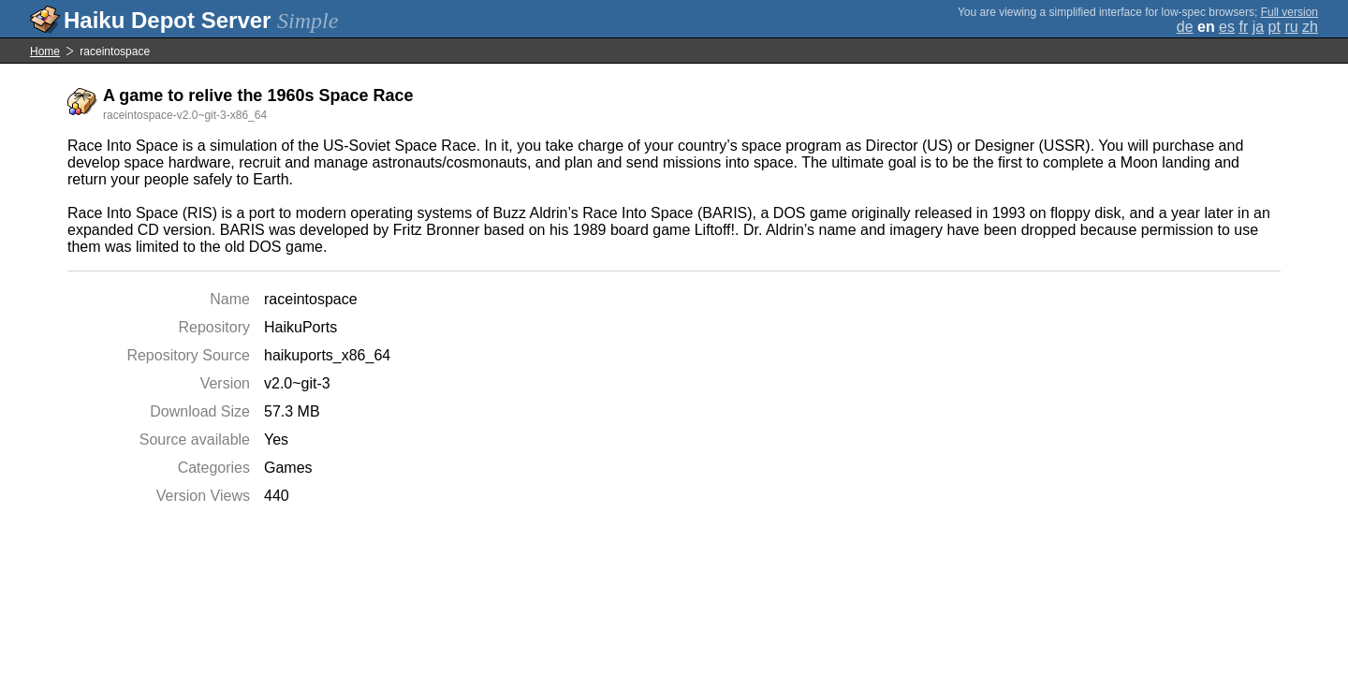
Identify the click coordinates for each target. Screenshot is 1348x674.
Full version (1289, 12)
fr (1243, 27)
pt (1274, 27)
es (1227, 27)
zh (1310, 27)
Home (45, 51)
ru (1290, 27)
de (1185, 27)
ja (1258, 27)
